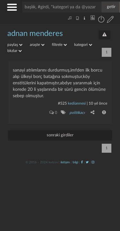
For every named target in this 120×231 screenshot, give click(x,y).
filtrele (59, 45)
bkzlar (14, 51)
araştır (37, 45)
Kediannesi (77, 103)
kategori (83, 45)
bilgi (75, 162)
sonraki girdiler (60, 135)
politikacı (77, 113)
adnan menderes (35, 34)
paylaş (14, 45)
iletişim (65, 162)
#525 (62, 103)
